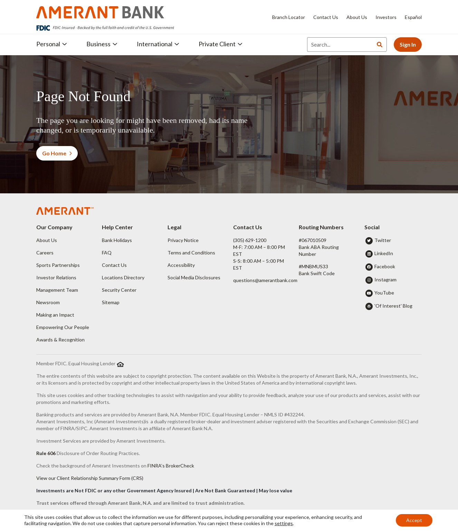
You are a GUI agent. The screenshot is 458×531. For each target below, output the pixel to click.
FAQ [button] (107, 252)
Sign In (408, 44)
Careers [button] (45, 252)
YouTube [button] (384, 293)
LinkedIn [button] (383, 253)
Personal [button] (51, 44)
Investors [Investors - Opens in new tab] (386, 17)
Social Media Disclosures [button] (194, 277)
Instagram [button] (385, 279)
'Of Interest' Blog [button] (393, 306)
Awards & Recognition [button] (60, 339)
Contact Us (325, 17)
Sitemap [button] (111, 302)
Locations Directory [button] (123, 277)
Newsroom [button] (48, 302)
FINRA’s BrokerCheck (170, 466)
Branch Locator (288, 17)
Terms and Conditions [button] (191, 252)
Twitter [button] (382, 240)
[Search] (340, 44)
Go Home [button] (57, 153)
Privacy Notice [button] (183, 240)
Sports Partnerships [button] (58, 265)
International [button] (158, 44)
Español (413, 17)
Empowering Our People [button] (62, 327)
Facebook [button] (384, 266)
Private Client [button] (220, 44)
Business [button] (101, 44)
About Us (356, 17)
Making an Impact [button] (55, 315)
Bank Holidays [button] (117, 240)
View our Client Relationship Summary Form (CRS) (89, 478)
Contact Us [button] (114, 265)
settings (284, 523)
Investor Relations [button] (56, 277)
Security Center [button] (119, 290)
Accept (414, 520)
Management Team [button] (57, 290)
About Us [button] (46, 240)
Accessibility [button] (181, 265)
